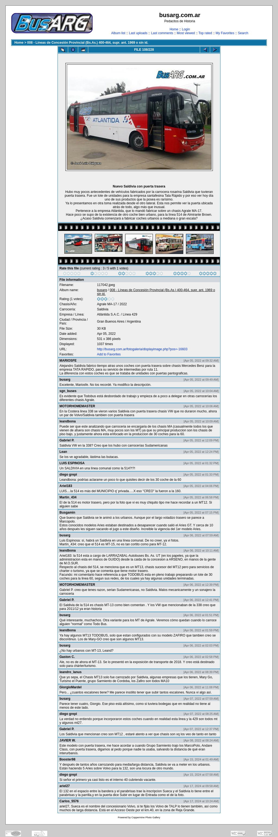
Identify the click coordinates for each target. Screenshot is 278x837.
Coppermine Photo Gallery (145, 817)
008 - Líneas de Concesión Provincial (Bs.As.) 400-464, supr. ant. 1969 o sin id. (87, 42)
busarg (102, 290)
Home (174, 29)
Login (186, 29)
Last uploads (138, 33)
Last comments (162, 33)
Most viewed (186, 33)
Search (243, 33)
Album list (118, 33)
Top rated (205, 33)
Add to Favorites (109, 354)
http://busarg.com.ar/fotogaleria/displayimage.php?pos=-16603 (142, 349)
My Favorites (225, 33)
